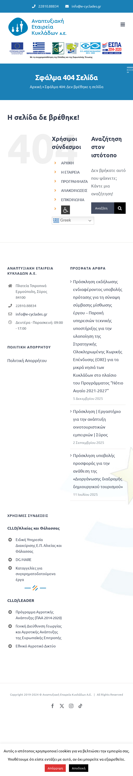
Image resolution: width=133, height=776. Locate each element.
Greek (62, 221)
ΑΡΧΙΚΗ (67, 162)
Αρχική (36, 86)
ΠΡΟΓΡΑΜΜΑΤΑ (74, 181)
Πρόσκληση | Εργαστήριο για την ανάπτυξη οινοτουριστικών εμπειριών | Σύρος (97, 423)
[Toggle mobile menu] (123, 24)
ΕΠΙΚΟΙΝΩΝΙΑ (72, 199)
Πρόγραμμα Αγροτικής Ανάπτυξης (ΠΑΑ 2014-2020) (39, 614)
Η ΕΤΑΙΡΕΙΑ (70, 172)
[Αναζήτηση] (120, 208)
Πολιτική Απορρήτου (27, 360)
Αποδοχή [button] (78, 768)
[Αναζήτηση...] (102, 208)
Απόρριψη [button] (55, 768)
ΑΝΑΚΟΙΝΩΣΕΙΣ (74, 190)
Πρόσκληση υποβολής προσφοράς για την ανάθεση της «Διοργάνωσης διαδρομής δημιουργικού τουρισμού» (98, 471)
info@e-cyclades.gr (31, 314)
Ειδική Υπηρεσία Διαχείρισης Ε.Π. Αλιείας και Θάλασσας (39, 545)
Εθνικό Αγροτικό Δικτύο (36, 646)
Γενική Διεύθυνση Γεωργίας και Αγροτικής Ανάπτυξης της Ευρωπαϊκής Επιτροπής (39, 632)
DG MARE (24, 559)
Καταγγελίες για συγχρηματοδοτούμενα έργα (35, 574)
